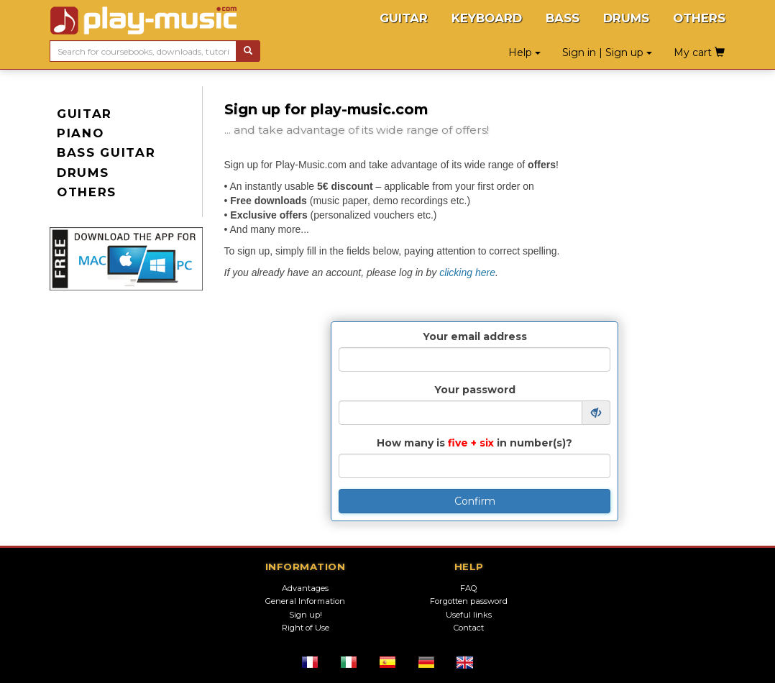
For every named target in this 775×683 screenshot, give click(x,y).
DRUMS (626, 18)
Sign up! (305, 615)
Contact (469, 628)
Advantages (305, 588)
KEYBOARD (486, 18)
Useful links (469, 615)
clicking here (467, 272)
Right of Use (305, 628)
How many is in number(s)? (474, 442)
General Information (305, 601)
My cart (699, 52)
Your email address (475, 336)
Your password (474, 389)
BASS (562, 18)
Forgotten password (469, 601)
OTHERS (699, 18)
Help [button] (524, 52)
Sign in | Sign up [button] (607, 52)
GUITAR (404, 18)
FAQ (468, 588)
